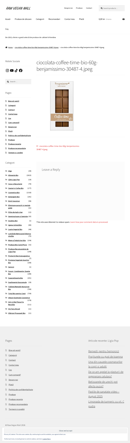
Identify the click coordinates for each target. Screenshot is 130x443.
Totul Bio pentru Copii (17, 293)
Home (10, 47)
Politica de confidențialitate (19, 135)
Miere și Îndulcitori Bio (17, 240)
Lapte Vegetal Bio (15, 229)
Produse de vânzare (23, 19)
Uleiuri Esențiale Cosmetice (19, 298)
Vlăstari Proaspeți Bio (16, 313)
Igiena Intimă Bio (15, 225)
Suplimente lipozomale (17, 282)
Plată (81, 19)
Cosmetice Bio (14, 192)
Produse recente (14, 144)
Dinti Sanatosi (14, 201)
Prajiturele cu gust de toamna (105, 356)
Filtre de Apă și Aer (15, 212)
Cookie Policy (46, 439)
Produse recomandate (17, 148)
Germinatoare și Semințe (18, 216)
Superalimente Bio (15, 278)
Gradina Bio (13, 221)
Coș (7, 29)
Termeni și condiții (15, 153)
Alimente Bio (13, 175)
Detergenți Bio (14, 197)
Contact (89, 8)
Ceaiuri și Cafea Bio (15, 188)
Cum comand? (13, 122)
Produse (79, 8)
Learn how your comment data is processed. (89, 222)
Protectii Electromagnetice (19, 256)
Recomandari (54, 19)
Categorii (40, 19)
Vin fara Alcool (14, 309)
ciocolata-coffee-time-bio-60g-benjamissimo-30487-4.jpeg (37, 47)
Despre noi (68, 8)
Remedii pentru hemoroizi (103, 351)
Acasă (7, 19)
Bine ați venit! (13, 101)
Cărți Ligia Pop (14, 179)
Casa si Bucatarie (15, 184)
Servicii (11, 267)
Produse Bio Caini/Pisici (17, 245)
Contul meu (69, 19)
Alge (10, 171)
